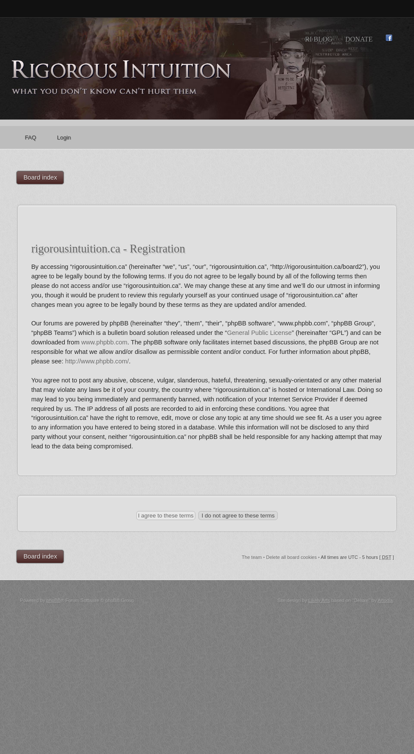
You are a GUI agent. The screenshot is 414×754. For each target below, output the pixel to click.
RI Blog (318, 39)
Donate (359, 39)
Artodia (385, 600)
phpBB (54, 600)
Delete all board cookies (291, 557)
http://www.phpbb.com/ (97, 361)
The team (252, 557)
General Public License (259, 332)
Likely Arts (319, 600)
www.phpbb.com (104, 342)
